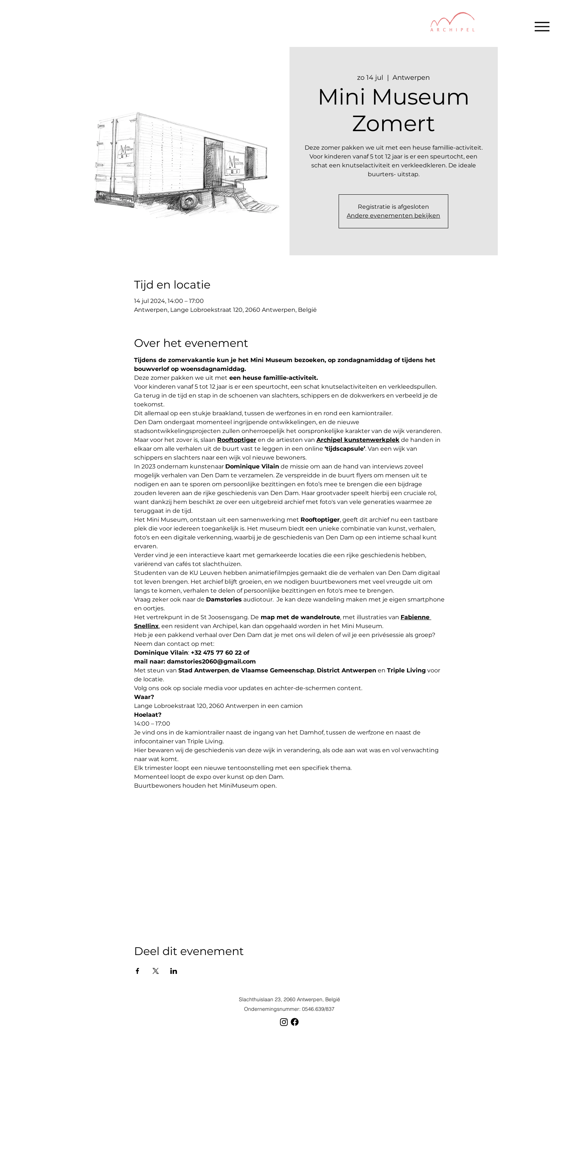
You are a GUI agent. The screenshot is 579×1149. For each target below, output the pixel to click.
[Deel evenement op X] (155, 971)
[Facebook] (295, 1022)
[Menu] (542, 26)
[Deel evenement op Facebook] (137, 971)
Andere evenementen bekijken (393, 215)
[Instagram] (284, 1022)
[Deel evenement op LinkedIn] (173, 971)
